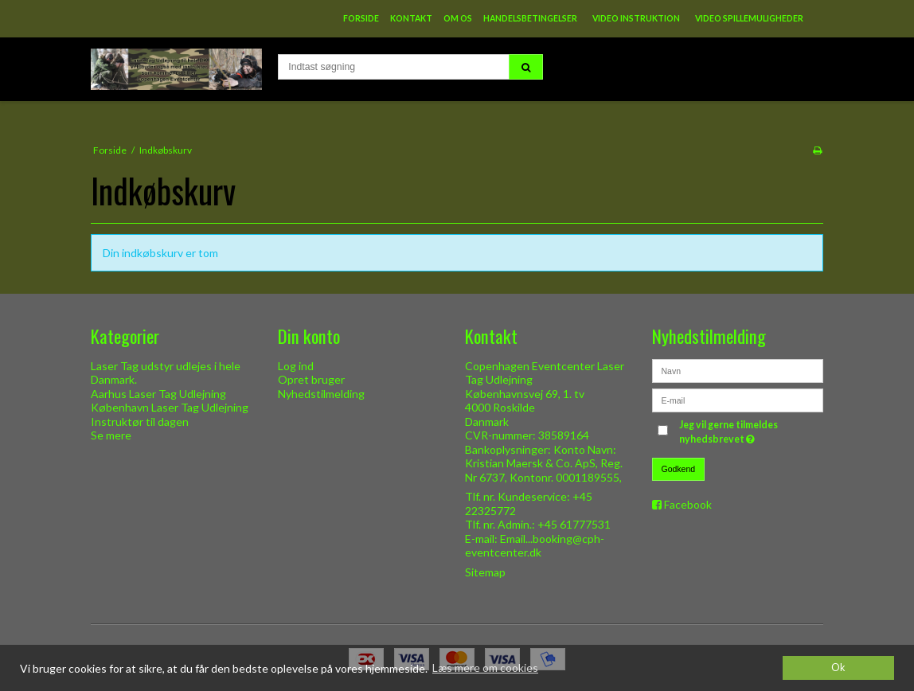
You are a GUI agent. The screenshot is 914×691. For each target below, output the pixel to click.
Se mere (111, 435)
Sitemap (485, 572)
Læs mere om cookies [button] (485, 667)
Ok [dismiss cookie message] (838, 667)
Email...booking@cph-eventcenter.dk (534, 546)
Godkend (679, 469)
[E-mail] (737, 398)
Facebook (688, 504)
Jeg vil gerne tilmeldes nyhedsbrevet (750, 431)
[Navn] (737, 369)
